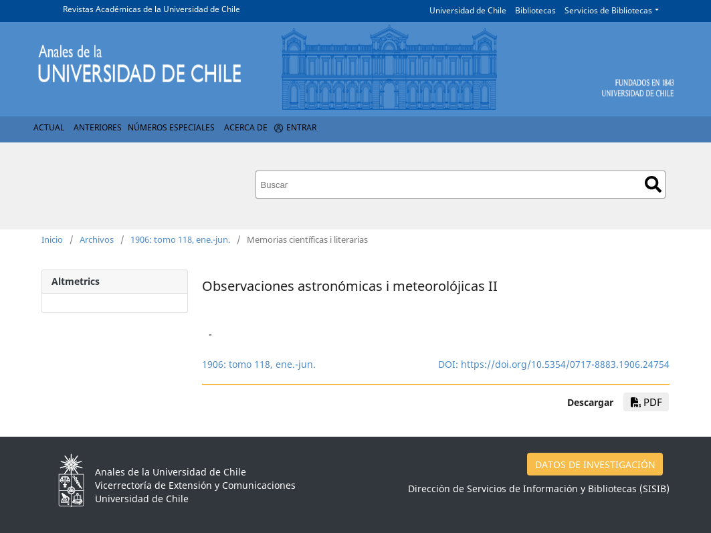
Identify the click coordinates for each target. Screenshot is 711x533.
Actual (48, 127)
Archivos (97, 239)
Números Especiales (171, 127)
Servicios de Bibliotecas (608, 10)
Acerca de (246, 127)
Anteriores (98, 127)
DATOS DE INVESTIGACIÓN (595, 464)
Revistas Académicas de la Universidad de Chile (151, 9)
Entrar (301, 127)
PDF (646, 402)
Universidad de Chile (467, 10)
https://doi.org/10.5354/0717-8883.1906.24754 (565, 364)
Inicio (52, 239)
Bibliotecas (535, 10)
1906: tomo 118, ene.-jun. (180, 239)
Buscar (653, 184)
